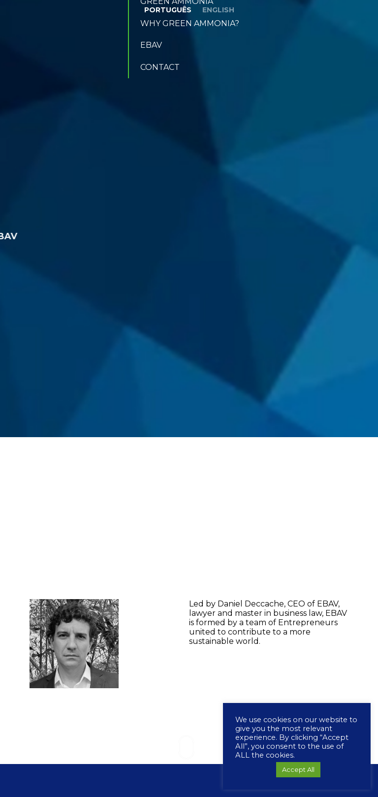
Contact (160, 67)
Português (167, 9)
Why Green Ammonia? (189, 23)
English (218, 9)
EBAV (151, 45)
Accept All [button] (298, 769)
